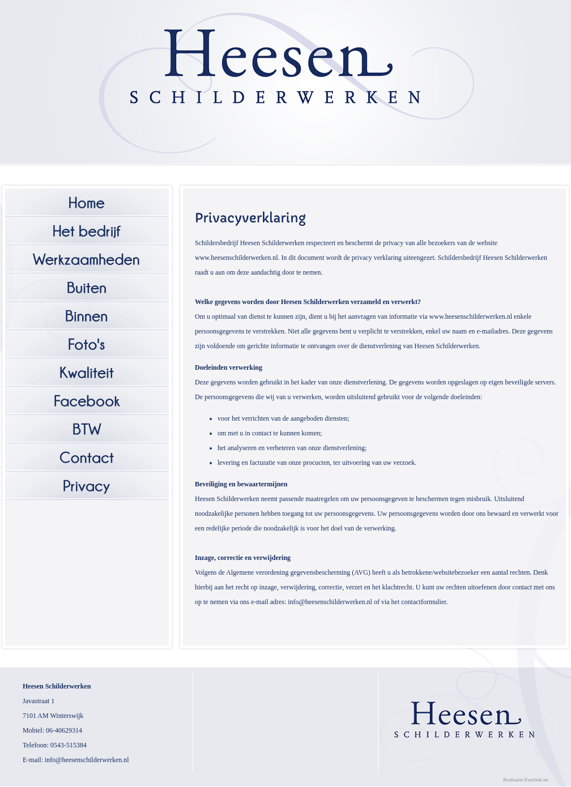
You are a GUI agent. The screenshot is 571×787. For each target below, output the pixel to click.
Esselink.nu (536, 779)
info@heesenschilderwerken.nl (87, 760)
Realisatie (513, 779)
